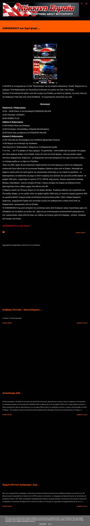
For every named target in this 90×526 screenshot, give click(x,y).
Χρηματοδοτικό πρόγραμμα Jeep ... (21, 484)
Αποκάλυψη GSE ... (12, 393)
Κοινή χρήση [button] (80, 233)
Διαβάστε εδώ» (82, 323)
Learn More (42, 524)
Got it (50, 524)
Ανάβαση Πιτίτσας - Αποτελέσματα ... (22, 309)
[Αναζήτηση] (81, 3)
